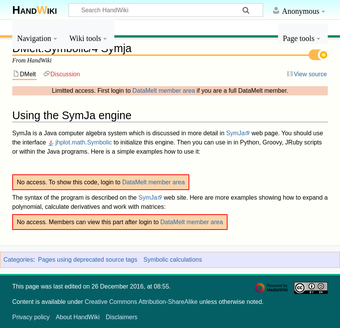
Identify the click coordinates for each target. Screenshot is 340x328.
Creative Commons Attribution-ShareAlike (141, 301)
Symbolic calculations (172, 259)
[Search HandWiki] (166, 9)
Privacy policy (31, 317)
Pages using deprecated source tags (87, 259)
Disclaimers (122, 317)
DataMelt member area (163, 90)
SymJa (235, 133)
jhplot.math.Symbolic (80, 142)
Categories (18, 259)
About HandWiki (78, 317)
